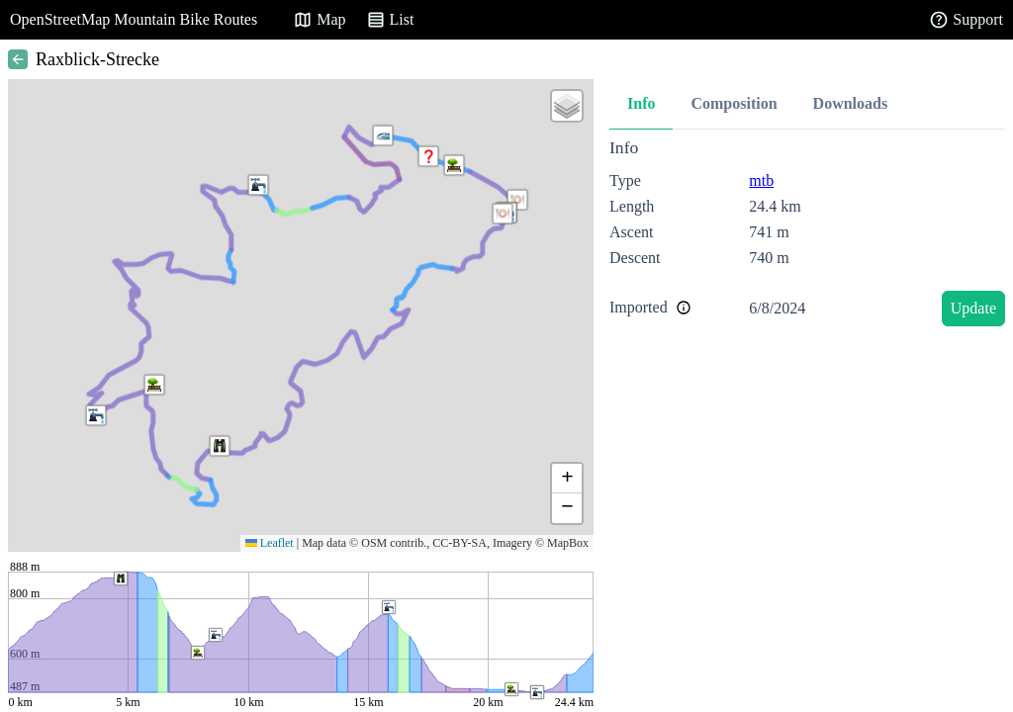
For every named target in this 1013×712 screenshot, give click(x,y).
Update (973, 308)
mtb (761, 180)
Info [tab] (641, 103)
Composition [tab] (734, 103)
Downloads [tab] (850, 103)
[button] (428, 156)
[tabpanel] (807, 235)
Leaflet (269, 543)
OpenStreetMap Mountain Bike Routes (133, 19)
